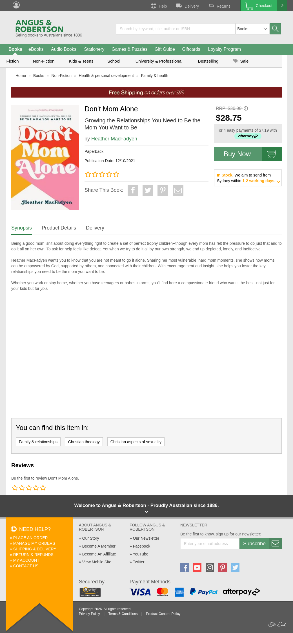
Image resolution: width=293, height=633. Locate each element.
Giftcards (191, 49)
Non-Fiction (44, 61)
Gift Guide (165, 49)
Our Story (90, 538)
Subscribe (262, 543)
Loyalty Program (224, 49)
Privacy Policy (89, 614)
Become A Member (99, 546)
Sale (240, 61)
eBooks (35, 49)
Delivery (187, 6)
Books (15, 49)
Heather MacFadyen (114, 139)
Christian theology (84, 442)
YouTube (140, 554)
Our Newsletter (146, 538)
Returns (218, 6)
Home (20, 75)
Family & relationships (38, 442)
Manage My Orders (34, 543)
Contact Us (26, 566)
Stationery (94, 49)
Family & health (154, 75)
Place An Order (30, 537)
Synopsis (21, 228)
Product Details (59, 228)
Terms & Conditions (122, 614)
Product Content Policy (163, 614)
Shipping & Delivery (34, 549)
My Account (26, 560)
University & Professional (159, 61)
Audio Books (63, 49)
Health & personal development (106, 75)
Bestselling (208, 61)
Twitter (138, 562)
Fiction (12, 61)
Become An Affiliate (99, 554)
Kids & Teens (81, 61)
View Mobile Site (96, 562)
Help (158, 6)
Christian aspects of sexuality (135, 442)
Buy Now (253, 154)
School (113, 61)
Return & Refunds (33, 554)
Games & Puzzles (129, 49)
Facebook (141, 546)
